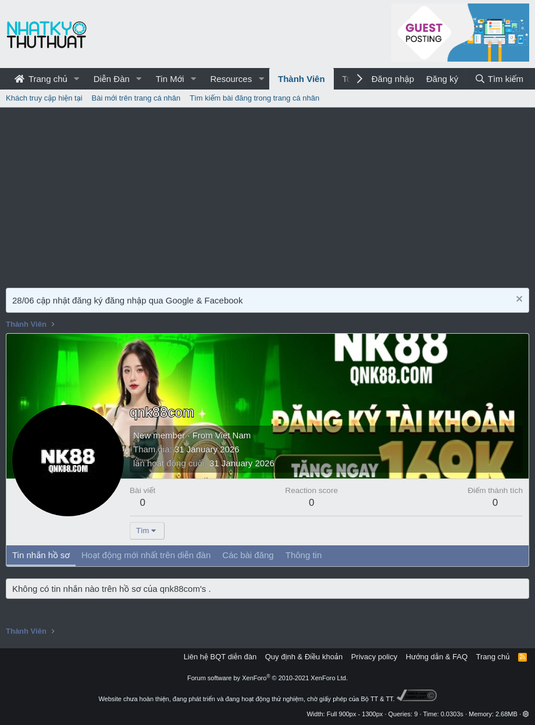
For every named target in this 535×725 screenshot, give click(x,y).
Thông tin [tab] (304, 555)
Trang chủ (41, 79)
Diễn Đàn (112, 79)
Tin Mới (170, 79)
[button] (77, 79)
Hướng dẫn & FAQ (437, 656)
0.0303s (452, 713)
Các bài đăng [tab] (247, 555)
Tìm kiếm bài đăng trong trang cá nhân (254, 98)
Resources (231, 79)
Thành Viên (301, 79)
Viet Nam (233, 435)
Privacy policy (374, 656)
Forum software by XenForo (267, 677)
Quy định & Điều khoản (304, 656)
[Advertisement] (267, 194)
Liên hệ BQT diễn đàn (220, 656)
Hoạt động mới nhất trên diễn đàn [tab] (146, 555)
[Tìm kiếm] (499, 79)
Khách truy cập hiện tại (44, 98)
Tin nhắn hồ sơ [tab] (41, 555)
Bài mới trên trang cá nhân (136, 98)
